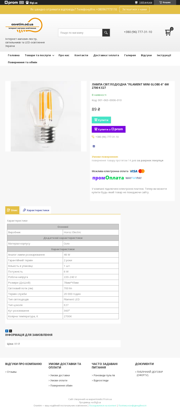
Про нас (64, 55)
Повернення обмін (61, 385)
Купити (103, 120)
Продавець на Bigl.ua (90, 402)
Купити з (110, 129)
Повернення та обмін (22, 62)
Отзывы (12, 371)
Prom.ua (107, 399)
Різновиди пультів (104, 375)
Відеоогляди (101, 380)
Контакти (81, 55)
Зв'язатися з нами (134, 9)
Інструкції (164, 55)
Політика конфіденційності (132, 405)
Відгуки (146, 55)
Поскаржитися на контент (102, 405)
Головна (14, 55)
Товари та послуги (38, 55)
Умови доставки (60, 375)
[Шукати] (106, 32)
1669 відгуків (145, 2)
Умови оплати (58, 380)
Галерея (130, 55)
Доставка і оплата (106, 55)
